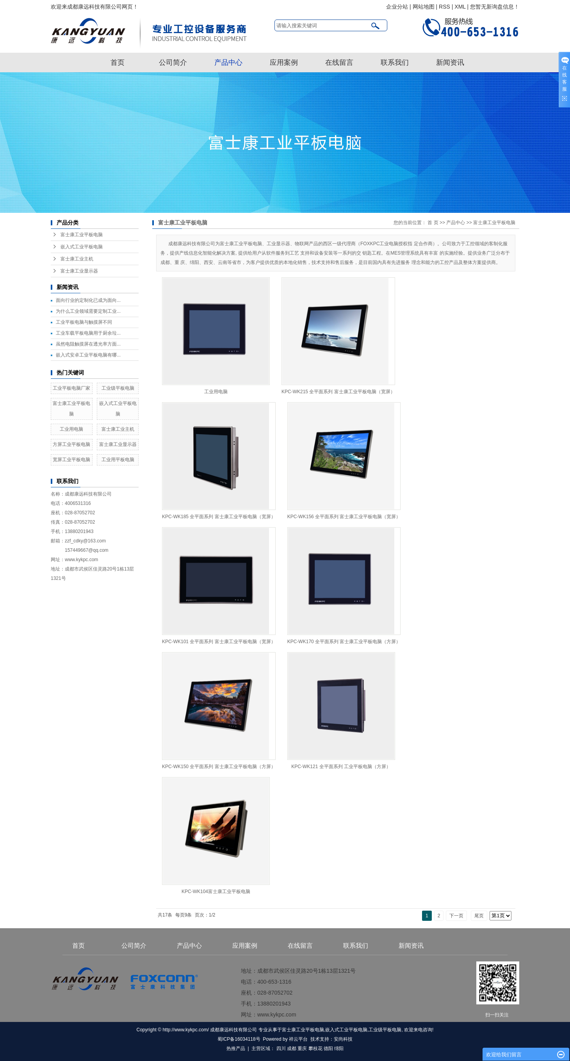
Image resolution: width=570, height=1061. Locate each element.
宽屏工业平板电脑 (71, 459)
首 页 (433, 222)
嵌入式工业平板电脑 (82, 247)
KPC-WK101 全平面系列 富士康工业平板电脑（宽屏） (219, 641)
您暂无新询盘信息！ (494, 7)
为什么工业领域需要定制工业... (88, 311)
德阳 (328, 1048)
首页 (117, 62)
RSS (444, 7)
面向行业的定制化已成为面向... (88, 300)
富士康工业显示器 (79, 271)
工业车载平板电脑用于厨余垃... (88, 333)
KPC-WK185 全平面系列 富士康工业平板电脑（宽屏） (219, 516)
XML (459, 7)
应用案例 (284, 62)
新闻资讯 (450, 62)
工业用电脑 (71, 429)
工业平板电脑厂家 (71, 388)
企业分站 (397, 7)
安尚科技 (343, 1039)
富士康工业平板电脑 (82, 234)
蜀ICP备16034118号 (238, 1039)
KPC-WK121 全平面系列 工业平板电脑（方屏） (341, 766)
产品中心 (228, 62)
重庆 (302, 1048)
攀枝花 (315, 1048)
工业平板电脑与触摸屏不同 (84, 322)
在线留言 (339, 62)
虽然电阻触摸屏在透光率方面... (88, 344)
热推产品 (235, 1048)
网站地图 (424, 7)
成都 (291, 1048)
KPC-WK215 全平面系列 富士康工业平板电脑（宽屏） (338, 391)
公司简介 (173, 62)
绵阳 (339, 1048)
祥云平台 (298, 1039)
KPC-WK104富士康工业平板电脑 (216, 891)
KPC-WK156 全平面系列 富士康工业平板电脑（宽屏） (344, 516)
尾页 (479, 915)
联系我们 (395, 62)
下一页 (456, 915)
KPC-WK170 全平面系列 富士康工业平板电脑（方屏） (344, 641)
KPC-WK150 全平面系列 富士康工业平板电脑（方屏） (219, 766)
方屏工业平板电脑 (71, 444)
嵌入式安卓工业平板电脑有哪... (88, 355)
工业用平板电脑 (118, 459)
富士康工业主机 (77, 259)
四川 (281, 1048)
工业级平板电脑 (118, 388)
